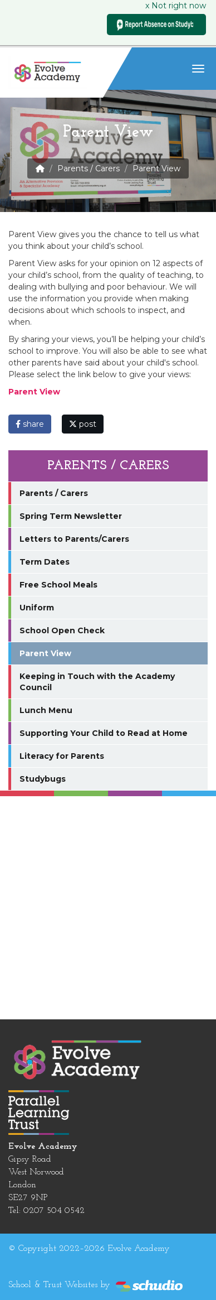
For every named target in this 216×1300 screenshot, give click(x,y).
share (30, 424)
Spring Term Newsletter (70, 516)
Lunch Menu (45, 710)
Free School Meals (58, 585)
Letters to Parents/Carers (74, 539)
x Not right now (175, 6)
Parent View (45, 653)
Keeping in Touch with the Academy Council (97, 681)
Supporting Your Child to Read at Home (103, 733)
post (82, 424)
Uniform (36, 608)
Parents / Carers (88, 168)
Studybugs (42, 779)
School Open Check (62, 630)
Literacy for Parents (61, 756)
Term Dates (44, 562)
